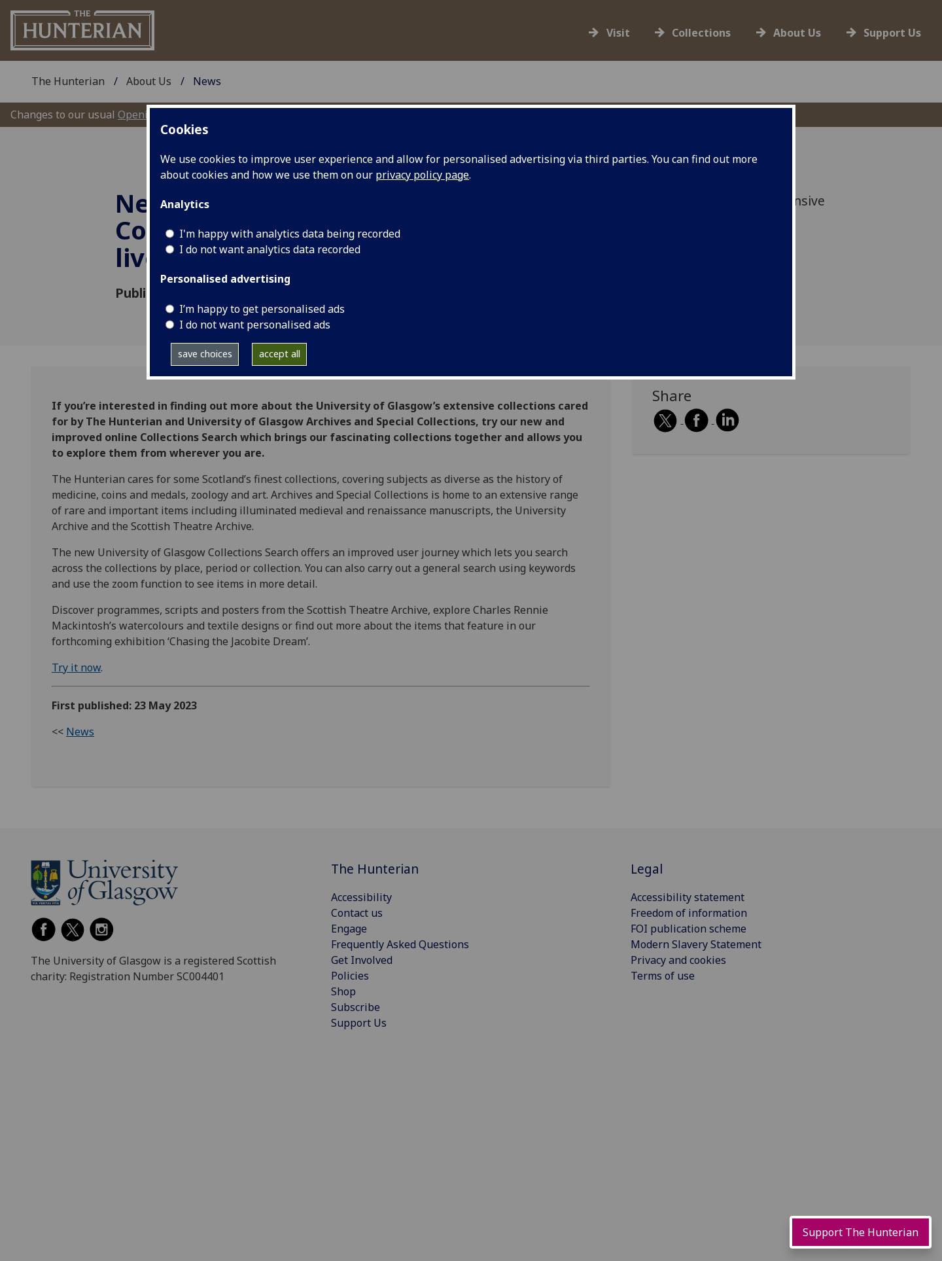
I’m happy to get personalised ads (262, 309)
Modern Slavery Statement (696, 944)
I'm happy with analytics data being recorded (289, 233)
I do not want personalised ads (254, 324)
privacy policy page (422, 175)
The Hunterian (68, 81)
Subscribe (355, 1007)
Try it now (76, 667)
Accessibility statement (687, 897)
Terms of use (663, 975)
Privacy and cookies (678, 960)
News (80, 731)
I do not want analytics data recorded (269, 249)
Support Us (892, 33)
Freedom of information (689, 913)
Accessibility (361, 897)
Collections (701, 33)
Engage (349, 928)
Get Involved (361, 960)
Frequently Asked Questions (400, 944)
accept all (279, 353)
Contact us (357, 913)
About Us (797, 33)
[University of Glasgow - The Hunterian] (82, 29)
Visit (618, 33)
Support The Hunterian (860, 1232)
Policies (350, 975)
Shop (343, 991)
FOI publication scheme (688, 928)
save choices (205, 353)
